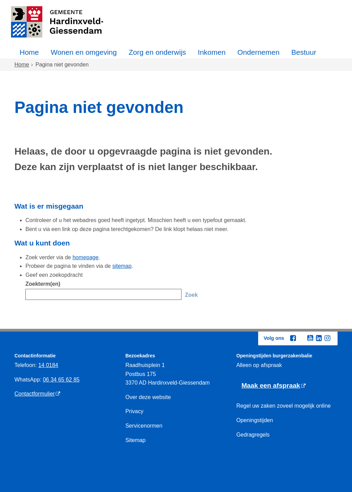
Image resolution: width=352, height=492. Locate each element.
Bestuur (304, 52)
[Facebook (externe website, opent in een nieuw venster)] (293, 338)
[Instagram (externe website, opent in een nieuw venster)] (327, 338)
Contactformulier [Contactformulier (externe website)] (34, 394)
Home (29, 52)
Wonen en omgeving (84, 52)
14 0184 (48, 365)
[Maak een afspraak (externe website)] (273, 385)
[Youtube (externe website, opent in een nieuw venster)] (310, 338)
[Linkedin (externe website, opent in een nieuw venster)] (318, 338)
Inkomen (212, 52)
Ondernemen (259, 52)
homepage (86, 257)
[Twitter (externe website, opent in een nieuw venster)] (301, 338)
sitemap (122, 266)
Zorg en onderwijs (157, 52)
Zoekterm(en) (42, 284)
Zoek (191, 295)
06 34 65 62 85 (61, 380)
